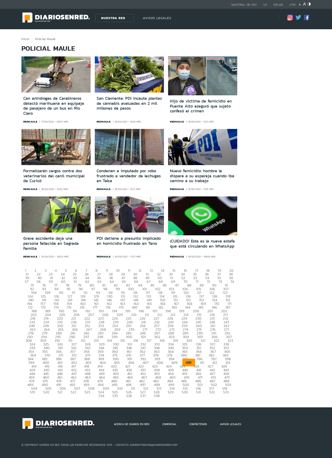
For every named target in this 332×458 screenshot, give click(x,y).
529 (171, 392)
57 (26, 281)
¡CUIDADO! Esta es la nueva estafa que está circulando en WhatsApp (202, 243)
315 (122, 340)
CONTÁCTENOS (198, 424)
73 (220, 281)
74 (232, 281)
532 (212, 392)
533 (226, 392)
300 (129, 336)
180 (134, 307)
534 (101, 395)
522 (73, 392)
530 (185, 392)
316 (135, 340)
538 (157, 395)
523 (87, 392)
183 (174, 307)
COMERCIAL (169, 424)
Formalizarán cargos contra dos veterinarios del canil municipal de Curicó (54, 176)
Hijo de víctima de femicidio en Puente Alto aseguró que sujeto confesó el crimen (201, 106)
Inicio (25, 39)
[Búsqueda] (268, 18)
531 (198, 392)
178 (108, 307)
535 (115, 395)
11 (129, 270)
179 (121, 307)
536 (129, 395)
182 (160, 307)
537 (143, 395)
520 (46, 392)
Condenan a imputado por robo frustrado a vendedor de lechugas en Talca (129, 176)
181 (148, 307)
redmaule (30, 121)
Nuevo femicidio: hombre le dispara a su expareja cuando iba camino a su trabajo (202, 176)
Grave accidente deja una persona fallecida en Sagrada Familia (51, 243)
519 (32, 392)
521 (60, 392)
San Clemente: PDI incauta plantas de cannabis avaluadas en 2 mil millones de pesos (129, 103)
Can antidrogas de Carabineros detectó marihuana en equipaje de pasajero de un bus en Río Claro (53, 105)
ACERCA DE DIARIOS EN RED (131, 424)
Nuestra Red (113, 17)
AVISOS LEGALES (157, 18)
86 (165, 285)
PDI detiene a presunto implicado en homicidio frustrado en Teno (129, 240)
